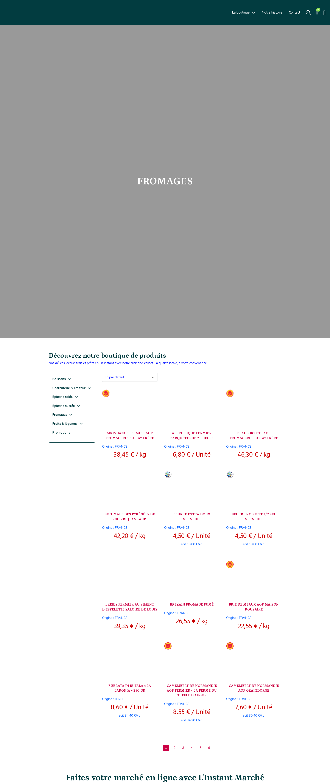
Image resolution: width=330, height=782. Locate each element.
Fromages (59, 415)
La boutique (241, 12)
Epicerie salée (62, 397)
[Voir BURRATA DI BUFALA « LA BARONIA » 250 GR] (129, 659)
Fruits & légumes (64, 424)
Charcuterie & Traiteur (69, 388)
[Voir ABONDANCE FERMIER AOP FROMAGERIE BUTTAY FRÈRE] (129, 406)
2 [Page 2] (175, 748)
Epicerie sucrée (63, 406)
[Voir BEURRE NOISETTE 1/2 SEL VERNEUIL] (253, 487)
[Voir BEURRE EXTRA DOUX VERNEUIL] (191, 487)
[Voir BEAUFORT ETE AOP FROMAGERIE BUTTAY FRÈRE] (253, 406)
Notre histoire (272, 12)
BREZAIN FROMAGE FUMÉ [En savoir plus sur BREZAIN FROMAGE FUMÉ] (192, 604)
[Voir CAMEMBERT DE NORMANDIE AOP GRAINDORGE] (253, 659)
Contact (294, 12)
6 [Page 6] (209, 748)
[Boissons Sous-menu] (69, 379)
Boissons (59, 379)
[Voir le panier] (317, 12)
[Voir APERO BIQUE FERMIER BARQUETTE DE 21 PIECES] (191, 406)
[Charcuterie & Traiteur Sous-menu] (89, 388)
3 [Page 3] (183, 748)
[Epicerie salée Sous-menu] (76, 397)
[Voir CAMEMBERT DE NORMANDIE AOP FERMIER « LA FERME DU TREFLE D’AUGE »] (191, 659)
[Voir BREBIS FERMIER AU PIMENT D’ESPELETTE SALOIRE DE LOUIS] (129, 578)
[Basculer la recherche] (324, 12)
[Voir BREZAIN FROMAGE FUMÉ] (191, 578)
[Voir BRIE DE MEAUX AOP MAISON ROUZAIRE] (253, 578)
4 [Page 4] (192, 748)
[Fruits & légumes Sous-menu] (81, 423)
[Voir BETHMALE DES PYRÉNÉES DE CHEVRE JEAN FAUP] (129, 487)
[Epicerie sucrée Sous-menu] (78, 406)
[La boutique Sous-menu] (253, 12)
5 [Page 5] (200, 748)
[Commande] (129, 377)
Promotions (61, 432)
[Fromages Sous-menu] (70, 414)
